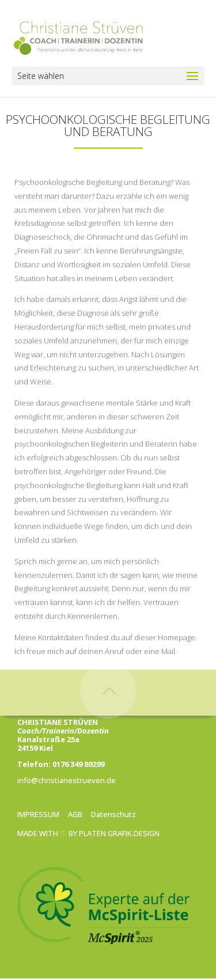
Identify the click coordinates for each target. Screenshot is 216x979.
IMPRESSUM (38, 814)
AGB (75, 814)
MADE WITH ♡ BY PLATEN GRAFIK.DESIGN (88, 833)
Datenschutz (113, 814)
